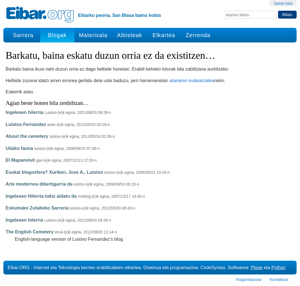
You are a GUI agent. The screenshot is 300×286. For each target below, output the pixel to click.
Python (278, 267)
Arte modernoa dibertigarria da (39, 183)
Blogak (57, 35)
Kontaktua (279, 279)
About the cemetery (27, 136)
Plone (257, 267)
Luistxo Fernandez (26, 124)
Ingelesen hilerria (24, 112)
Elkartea (164, 35)
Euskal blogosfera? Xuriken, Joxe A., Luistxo (54, 172)
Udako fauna (19, 148)
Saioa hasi (283, 3)
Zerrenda (198, 35)
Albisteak (129, 35)
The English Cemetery (30, 231)
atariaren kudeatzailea (191, 80)
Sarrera (23, 35)
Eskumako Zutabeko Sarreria (37, 207)
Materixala (93, 35)
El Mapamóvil (20, 160)
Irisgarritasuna (248, 279)
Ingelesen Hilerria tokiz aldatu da (41, 196)
